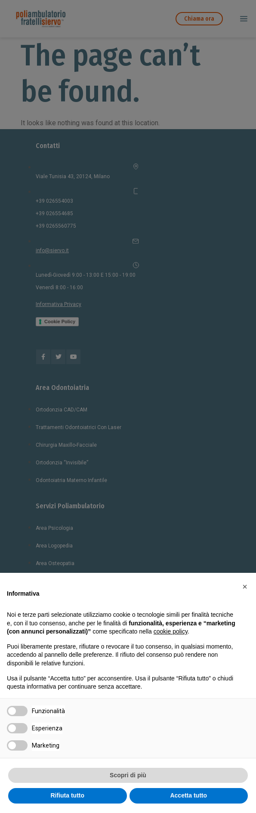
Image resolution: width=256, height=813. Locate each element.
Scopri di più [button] (128, 775)
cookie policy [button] (171, 631)
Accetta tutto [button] (188, 795)
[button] (245, 587)
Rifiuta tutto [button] (67, 795)
